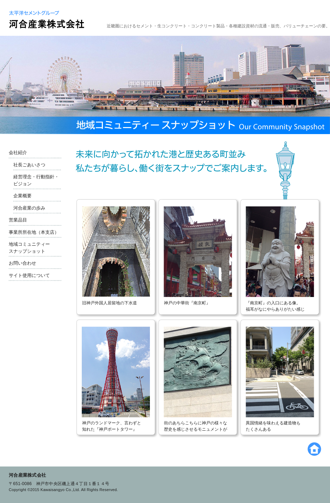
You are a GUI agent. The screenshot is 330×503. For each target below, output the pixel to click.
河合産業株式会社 (27, 475)
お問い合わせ (22, 263)
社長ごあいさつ (29, 164)
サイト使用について (29, 275)
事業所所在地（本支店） (34, 232)
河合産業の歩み (29, 208)
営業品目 (18, 220)
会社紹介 (18, 152)
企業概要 (22, 195)
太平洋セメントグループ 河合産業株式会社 (47, 20)
